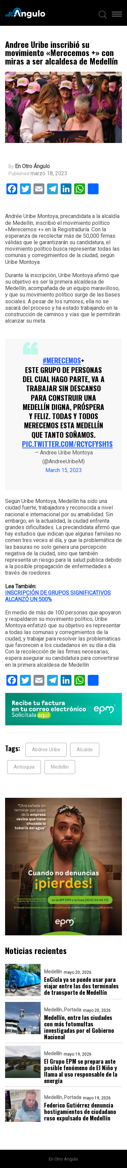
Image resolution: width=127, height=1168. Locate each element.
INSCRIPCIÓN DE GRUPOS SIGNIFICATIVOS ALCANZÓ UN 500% (58, 596)
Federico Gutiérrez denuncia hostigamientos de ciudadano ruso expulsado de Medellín (80, 1111)
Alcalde (85, 750)
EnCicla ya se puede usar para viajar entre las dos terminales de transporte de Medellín (81, 985)
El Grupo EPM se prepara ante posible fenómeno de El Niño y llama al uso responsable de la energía (80, 1071)
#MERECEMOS (62, 360)
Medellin (60, 767)
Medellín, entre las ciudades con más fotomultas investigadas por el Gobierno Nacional (79, 1027)
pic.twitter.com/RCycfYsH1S (67, 443)
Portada (72, 1009)
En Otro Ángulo (32, 166)
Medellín (53, 971)
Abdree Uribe (46, 750)
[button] (117, 16)
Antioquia (24, 767)
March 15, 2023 (63, 470)
